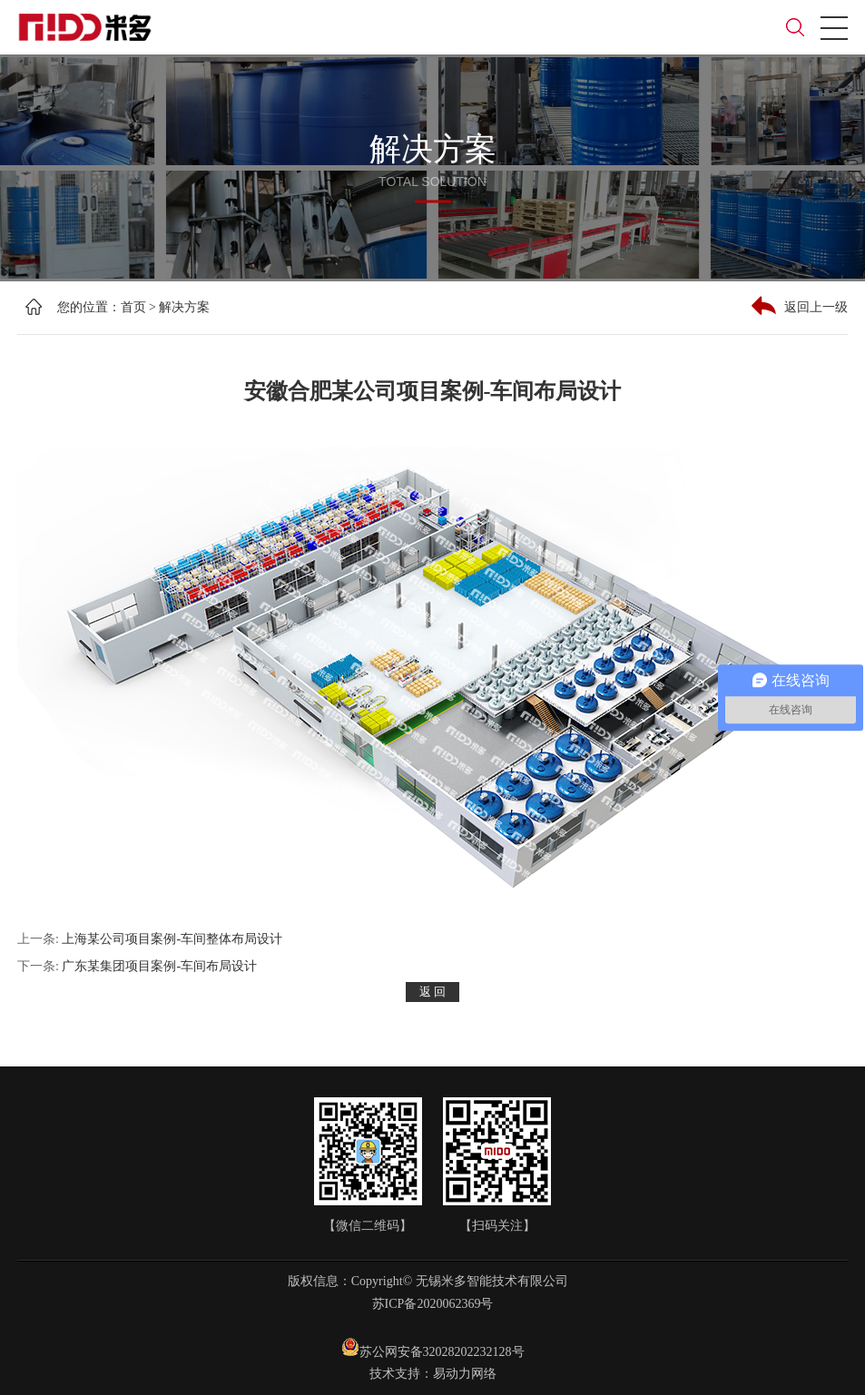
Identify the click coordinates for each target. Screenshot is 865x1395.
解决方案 (184, 307)
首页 (133, 307)
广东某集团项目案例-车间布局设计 (159, 966)
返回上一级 (800, 305)
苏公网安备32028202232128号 (433, 1348)
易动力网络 (464, 1373)
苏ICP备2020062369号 (433, 1304)
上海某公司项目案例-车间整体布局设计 (172, 939)
